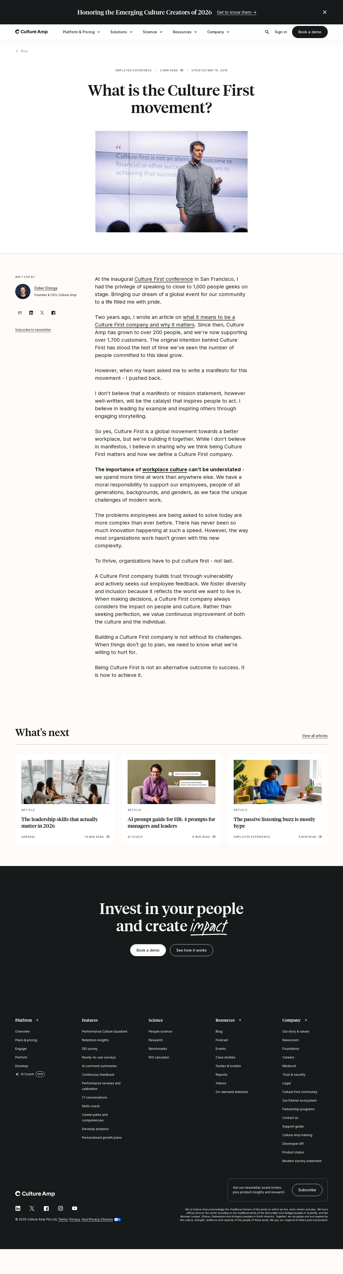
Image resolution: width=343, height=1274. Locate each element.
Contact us (290, 1118)
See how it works (191, 950)
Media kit (289, 1066)
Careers (288, 1057)
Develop (21, 1066)
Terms (63, 1219)
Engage (21, 1049)
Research (156, 1040)
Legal (286, 1083)
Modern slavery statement (302, 1161)
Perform (21, 1057)
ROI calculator (159, 1057)
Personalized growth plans (102, 1137)
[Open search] (267, 32)
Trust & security (293, 1074)
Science (153, 32)
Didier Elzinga (46, 288)
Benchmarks (158, 1049)
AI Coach (24, 1074)
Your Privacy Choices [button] (97, 1219)
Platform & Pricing (82, 32)
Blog (24, 51)
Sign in (281, 32)
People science (160, 1031)
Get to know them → (236, 12)
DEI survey (90, 1049)
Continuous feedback (98, 1074)
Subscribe (307, 1190)
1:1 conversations (94, 1097)
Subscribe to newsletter (33, 330)
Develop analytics (95, 1129)
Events (221, 1049)
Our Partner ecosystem (299, 1100)
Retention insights (95, 1040)
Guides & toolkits (228, 1066)
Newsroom (290, 1040)
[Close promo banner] (325, 12)
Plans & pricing (26, 1040)
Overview (22, 1031)
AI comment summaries (99, 1066)
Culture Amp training (297, 1135)
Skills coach (91, 1106)
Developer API (293, 1144)
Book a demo (309, 32)
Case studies (225, 1057)
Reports (222, 1074)
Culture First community (299, 1092)
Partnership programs (298, 1109)
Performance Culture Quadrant (104, 1031)
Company (219, 32)
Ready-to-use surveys (99, 1057)
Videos (221, 1083)
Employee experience (133, 70)
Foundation (290, 1049)
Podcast (222, 1040)
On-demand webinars (232, 1092)
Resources (185, 32)
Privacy (74, 1219)
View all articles (315, 735)
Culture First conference (163, 279)
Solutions (122, 32)
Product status (293, 1152)
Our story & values (296, 1031)
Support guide (293, 1126)
